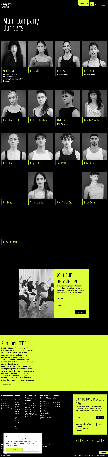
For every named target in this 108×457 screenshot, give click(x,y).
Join (100, 424)
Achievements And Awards (19, 414)
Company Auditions (18, 419)
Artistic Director (17, 407)
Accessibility (103, 455)
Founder (17, 423)
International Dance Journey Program (31, 404)
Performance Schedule (5, 400)
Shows (103, 452)
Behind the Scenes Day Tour (45, 406)
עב (96, 4)
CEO (16, 425)
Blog (16, 417)
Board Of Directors (17, 410)
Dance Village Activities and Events (44, 413)
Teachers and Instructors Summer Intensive (31, 414)
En (92, 4)
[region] (23, 443)
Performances (7, 396)
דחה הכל (31, 449)
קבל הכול (14, 449)
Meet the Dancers (17, 403)
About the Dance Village (45, 418)
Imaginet (8, 455)
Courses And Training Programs (30, 398)
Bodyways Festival (43, 409)
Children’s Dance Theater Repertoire (7, 408)
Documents (56, 404)
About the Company (18, 400)
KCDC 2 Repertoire (6, 405)
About (17, 396)
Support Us (83, 4)
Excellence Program (31, 411)
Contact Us (56, 402)
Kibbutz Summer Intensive (30, 408)
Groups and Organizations (44, 402)
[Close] (40, 434)
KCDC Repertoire (6, 403)
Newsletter (56, 407)
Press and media (18, 427)
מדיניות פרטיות (9, 445)
